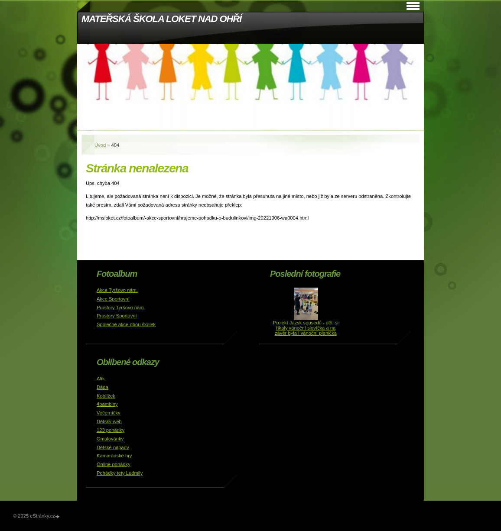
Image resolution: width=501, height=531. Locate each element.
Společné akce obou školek (126, 324)
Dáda (102, 387)
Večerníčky (108, 412)
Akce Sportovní (113, 298)
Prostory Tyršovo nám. (121, 307)
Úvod (100, 145)
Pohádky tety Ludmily (120, 473)
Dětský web (109, 421)
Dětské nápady (113, 447)
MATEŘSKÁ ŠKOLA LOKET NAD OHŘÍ (161, 18)
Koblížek (106, 395)
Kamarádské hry (114, 455)
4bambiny (107, 404)
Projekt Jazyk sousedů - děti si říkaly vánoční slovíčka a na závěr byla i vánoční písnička (305, 328)
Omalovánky (110, 438)
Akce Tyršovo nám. (117, 290)
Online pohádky (113, 464)
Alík (101, 378)
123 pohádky (110, 430)
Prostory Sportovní (117, 315)
